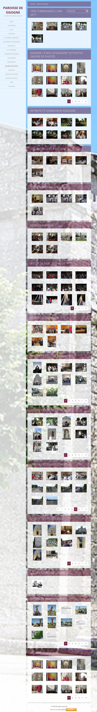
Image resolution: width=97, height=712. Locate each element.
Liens (11, 82)
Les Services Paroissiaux (11, 42)
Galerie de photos (11, 66)
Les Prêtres (12, 25)
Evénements (11, 62)
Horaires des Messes (11, 54)
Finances (11, 70)
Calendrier (12, 58)
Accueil (32, 4)
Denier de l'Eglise (11, 74)
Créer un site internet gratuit (57, 709)
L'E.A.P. (11, 29)
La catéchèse (11, 50)
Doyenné (11, 86)
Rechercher (87, 11)
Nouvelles (11, 46)
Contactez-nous (12, 78)
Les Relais (11, 34)
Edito (12, 21)
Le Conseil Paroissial (11, 38)
